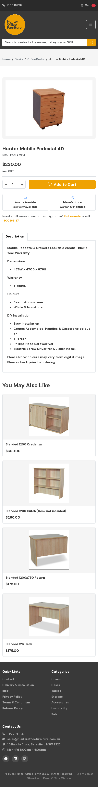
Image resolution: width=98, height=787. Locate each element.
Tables (56, 691)
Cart (88, 5)
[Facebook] (5, 758)
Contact (8, 679)
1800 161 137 (12, 5)
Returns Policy (12, 708)
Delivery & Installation (18, 685)
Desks (19, 59)
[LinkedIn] (15, 758)
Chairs (56, 679)
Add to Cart (62, 184)
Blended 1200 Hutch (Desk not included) (36, 511)
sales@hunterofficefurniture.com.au (33, 739)
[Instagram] (24, 758)
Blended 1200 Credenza (24, 444)
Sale (54, 714)
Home (6, 59)
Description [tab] (15, 236)
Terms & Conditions (16, 702)
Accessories (60, 702)
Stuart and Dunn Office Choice (49, 778)
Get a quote (72, 216)
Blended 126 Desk (19, 644)
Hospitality (59, 708)
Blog (5, 691)
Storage (57, 697)
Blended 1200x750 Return (25, 578)
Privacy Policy (12, 697)
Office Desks (35, 59)
